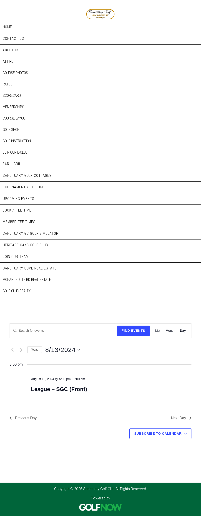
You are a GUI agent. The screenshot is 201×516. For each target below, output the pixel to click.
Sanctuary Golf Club (100, 9)
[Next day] (21, 350)
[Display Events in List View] (157, 331)
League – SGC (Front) (59, 389)
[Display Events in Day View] (183, 331)
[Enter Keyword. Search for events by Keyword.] (63, 331)
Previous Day (23, 418)
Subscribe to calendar (158, 433)
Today (34, 349)
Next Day (181, 418)
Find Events (133, 330)
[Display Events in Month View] (170, 331)
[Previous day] (12, 350)
